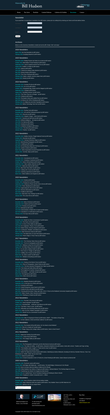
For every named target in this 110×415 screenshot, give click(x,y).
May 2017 (17, 251)
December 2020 (19, 180)
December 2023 (19, 110)
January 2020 (18, 195)
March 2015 (18, 293)
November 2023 (19, 112)
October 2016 (18, 264)
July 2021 (17, 168)
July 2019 (17, 207)
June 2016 (18, 268)
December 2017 (19, 241)
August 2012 (18, 327)
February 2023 (19, 128)
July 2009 (17, 367)
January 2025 (18, 78)
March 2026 (18, 52)
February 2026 (19, 54)
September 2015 (19, 283)
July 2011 (17, 334)
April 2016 (17, 272)
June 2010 (18, 350)
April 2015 (17, 291)
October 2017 (18, 245)
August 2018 (18, 224)
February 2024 (19, 102)
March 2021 (18, 173)
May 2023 (17, 124)
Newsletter (73, 12)
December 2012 (19, 325)
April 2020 (17, 191)
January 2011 (18, 338)
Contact (82, 12)
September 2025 (19, 64)
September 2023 (19, 116)
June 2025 (18, 70)
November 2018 (19, 220)
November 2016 (19, 262)
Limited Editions (47, 12)
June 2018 (18, 226)
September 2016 (19, 266)
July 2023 (17, 120)
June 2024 (18, 96)
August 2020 (18, 186)
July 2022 (17, 142)
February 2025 (19, 76)
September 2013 (19, 317)
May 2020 (17, 189)
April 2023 (17, 126)
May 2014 (17, 308)
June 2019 (18, 209)
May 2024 (17, 98)
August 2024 (18, 92)
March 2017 (18, 254)
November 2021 (19, 160)
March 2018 (18, 231)
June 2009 (18, 369)
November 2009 (19, 363)
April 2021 (17, 171)
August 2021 (18, 166)
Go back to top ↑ (36, 411)
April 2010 (17, 352)
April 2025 (17, 74)
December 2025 (19, 60)
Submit (18, 36)
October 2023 (18, 114)
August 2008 (18, 384)
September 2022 (19, 140)
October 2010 (18, 344)
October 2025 (18, 62)
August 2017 (18, 247)
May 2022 (17, 146)
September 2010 (19, 346)
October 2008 (18, 382)
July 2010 (17, 348)
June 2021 (18, 169)
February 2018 (19, 233)
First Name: (18, 23)
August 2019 (18, 206)
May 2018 (17, 227)
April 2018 (17, 229)
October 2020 (18, 182)
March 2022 (18, 149)
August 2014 (18, 304)
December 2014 (19, 300)
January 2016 (18, 276)
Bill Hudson (55, 5)
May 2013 (17, 319)
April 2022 (17, 148)
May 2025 (17, 72)
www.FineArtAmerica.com (38, 405)
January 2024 (18, 104)
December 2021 (19, 158)
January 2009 (18, 375)
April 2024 (17, 100)
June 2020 (18, 187)
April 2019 (17, 211)
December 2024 (19, 84)
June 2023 (18, 122)
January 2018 (18, 235)
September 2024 (19, 90)
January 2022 (18, 151)
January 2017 (18, 256)
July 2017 (17, 249)
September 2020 (19, 184)
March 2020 (18, 193)
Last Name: (18, 27)
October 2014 (18, 302)
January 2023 (18, 130)
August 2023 (18, 118)
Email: (17, 32)
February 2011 (19, 336)
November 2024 (19, 86)
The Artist (27, 12)
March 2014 (18, 310)
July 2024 (17, 94)
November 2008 (19, 380)
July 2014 (17, 306)
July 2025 (17, 68)
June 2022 (18, 144)
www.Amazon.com (84, 402)
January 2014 (18, 312)
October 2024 (18, 88)
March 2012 (18, 329)
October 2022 (18, 138)
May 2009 (17, 371)
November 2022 (19, 136)
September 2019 (19, 204)
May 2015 (17, 289)
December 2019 (19, 202)
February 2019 (19, 213)
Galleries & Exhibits (61, 12)
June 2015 (18, 287)
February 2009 (19, 373)
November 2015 (19, 281)
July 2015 (17, 285)
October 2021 (18, 162)
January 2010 (18, 357)
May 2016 (17, 270)
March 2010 (18, 355)
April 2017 (17, 252)
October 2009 (18, 365)
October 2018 (18, 222)
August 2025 (18, 66)
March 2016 (18, 274)
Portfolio (35, 12)
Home (19, 12)
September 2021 (19, 164)
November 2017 (19, 243)
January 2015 (18, 295)
